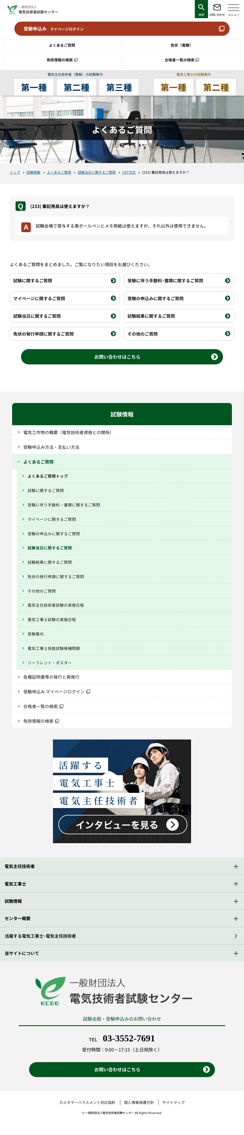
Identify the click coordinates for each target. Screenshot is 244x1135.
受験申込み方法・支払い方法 (51, 447)
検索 (201, 14)
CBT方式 (129, 172)
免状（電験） (182, 45)
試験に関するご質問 (32, 280)
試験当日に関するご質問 (97, 172)
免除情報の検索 (60, 60)
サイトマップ (173, 1102)
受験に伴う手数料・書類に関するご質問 (165, 280)
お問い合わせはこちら (117, 356)
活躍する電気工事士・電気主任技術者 (40, 936)
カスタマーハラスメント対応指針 (87, 1102)
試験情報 (33, 172)
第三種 (119, 87)
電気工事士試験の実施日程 (52, 619)
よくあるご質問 (62, 45)
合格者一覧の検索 (180, 60)
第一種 (34, 87)
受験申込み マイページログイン (54, 691)
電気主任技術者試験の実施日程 (56, 605)
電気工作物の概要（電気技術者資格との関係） (68, 432)
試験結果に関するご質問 (151, 316)
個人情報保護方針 (139, 1102)
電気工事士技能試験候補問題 (54, 648)
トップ (15, 172)
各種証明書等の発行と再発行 (51, 677)
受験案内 (36, 634)
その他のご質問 (142, 334)
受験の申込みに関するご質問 (155, 298)
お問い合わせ (217, 14)
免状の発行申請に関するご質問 (43, 334)
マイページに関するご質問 (39, 298)
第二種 (76, 87)
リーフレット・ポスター (50, 662)
